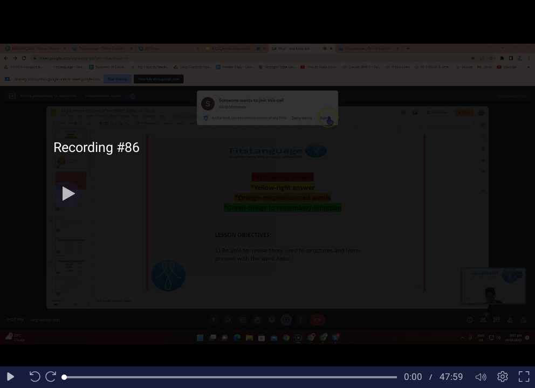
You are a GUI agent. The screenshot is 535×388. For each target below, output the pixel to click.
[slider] (230, 377)
